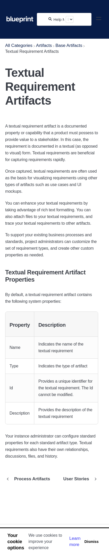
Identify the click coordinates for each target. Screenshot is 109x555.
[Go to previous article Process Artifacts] (29, 479)
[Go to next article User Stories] (79, 479)
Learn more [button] (74, 541)
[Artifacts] (44, 45)
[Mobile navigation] (98, 19)
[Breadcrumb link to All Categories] (18, 45)
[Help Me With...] (59, 19)
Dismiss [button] (91, 542)
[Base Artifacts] (68, 45)
